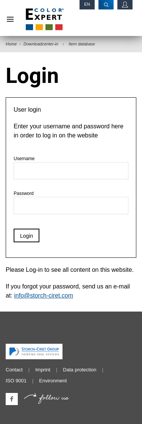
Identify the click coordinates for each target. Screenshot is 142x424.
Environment (53, 380)
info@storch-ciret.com (43, 295)
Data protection (79, 370)
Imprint (42, 370)
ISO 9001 (16, 380)
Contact (14, 370)
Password (71, 202)
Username (71, 167)
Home (11, 44)
